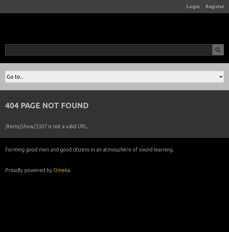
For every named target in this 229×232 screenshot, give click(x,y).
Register (214, 6)
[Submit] (218, 49)
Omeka (62, 170)
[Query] (114, 49)
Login (193, 6)
